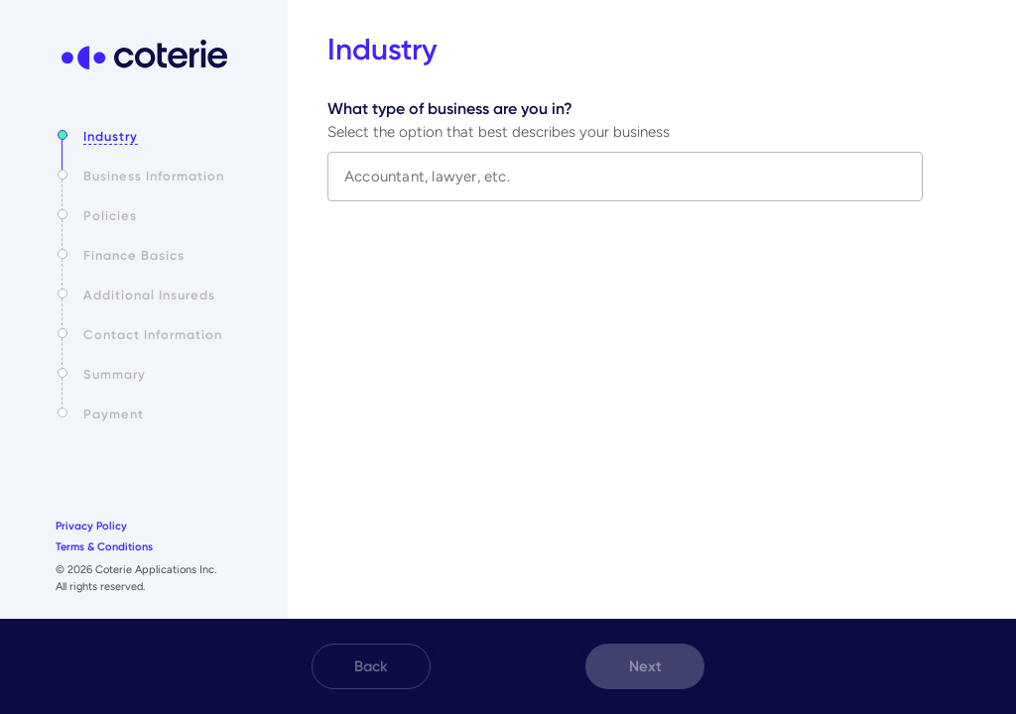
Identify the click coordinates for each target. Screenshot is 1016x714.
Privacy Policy (91, 526)
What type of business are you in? (449, 108)
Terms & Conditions (104, 546)
